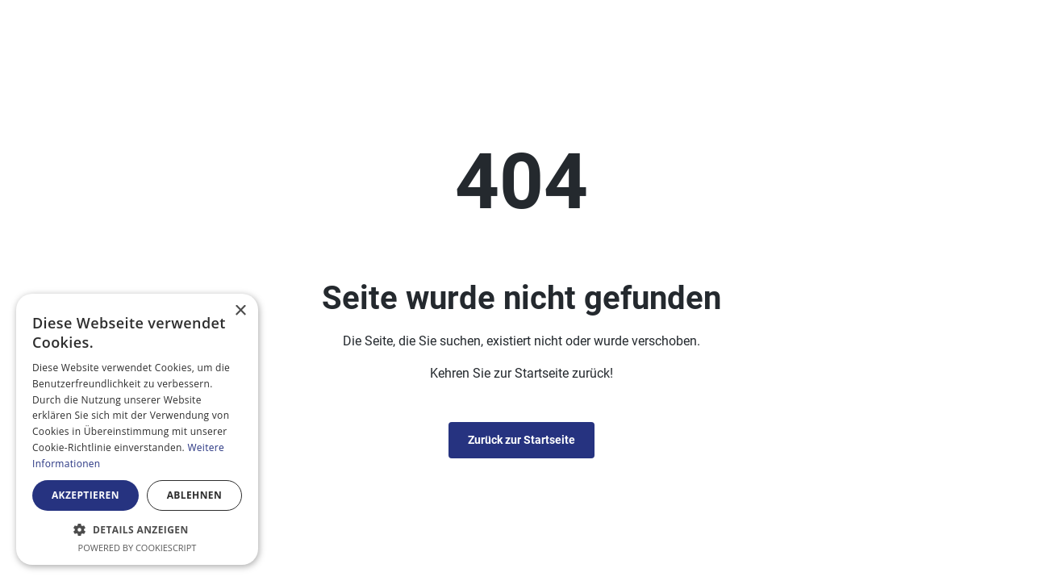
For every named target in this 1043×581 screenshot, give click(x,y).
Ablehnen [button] (194, 495)
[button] (137, 529)
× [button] (240, 311)
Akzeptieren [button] (85, 495)
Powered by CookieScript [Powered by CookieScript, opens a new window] (137, 547)
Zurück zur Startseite (521, 439)
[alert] (137, 429)
